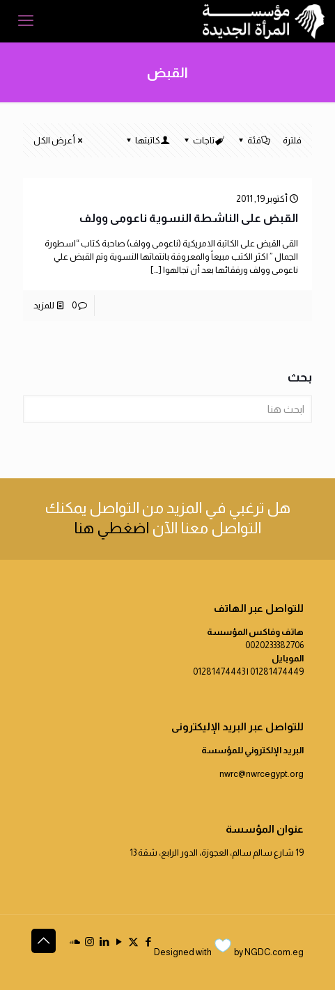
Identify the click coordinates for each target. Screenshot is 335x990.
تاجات (203, 140)
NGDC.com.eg (274, 952)
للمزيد (43, 305)
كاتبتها (146, 140)
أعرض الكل (58, 140)
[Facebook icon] (148, 942)
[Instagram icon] (89, 942)
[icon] (75, 942)
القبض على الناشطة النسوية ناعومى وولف (188, 218)
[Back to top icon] (43, 941)
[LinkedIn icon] (104, 942)
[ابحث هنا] (167, 409)
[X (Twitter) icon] (133, 942)
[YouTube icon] (119, 942)
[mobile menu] (26, 21)
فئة (253, 140)
